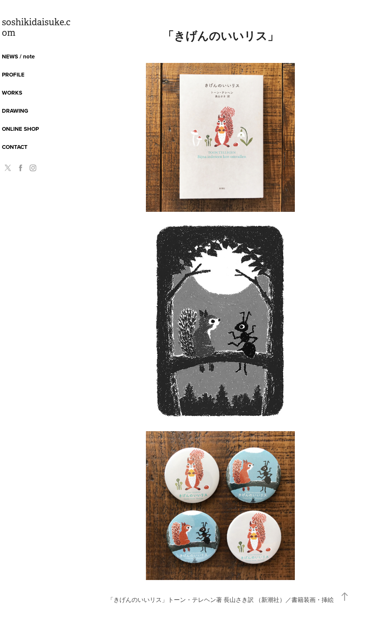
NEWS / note (18, 56)
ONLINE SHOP (20, 129)
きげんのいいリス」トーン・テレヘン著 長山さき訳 (184, 599)
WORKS (12, 93)
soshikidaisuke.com (36, 27)
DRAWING (15, 111)
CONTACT (15, 147)
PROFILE (13, 74)
